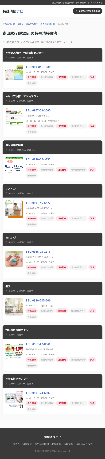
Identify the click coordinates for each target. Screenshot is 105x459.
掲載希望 (56, 444)
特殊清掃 (13, 11)
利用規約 (27, 444)
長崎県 (20, 23)
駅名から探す (32, 23)
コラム (16, 444)
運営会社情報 (42, 444)
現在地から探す (84, 444)
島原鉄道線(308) (47, 23)
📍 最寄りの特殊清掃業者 (87, 11)
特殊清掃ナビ (9, 23)
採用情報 (68, 444)
